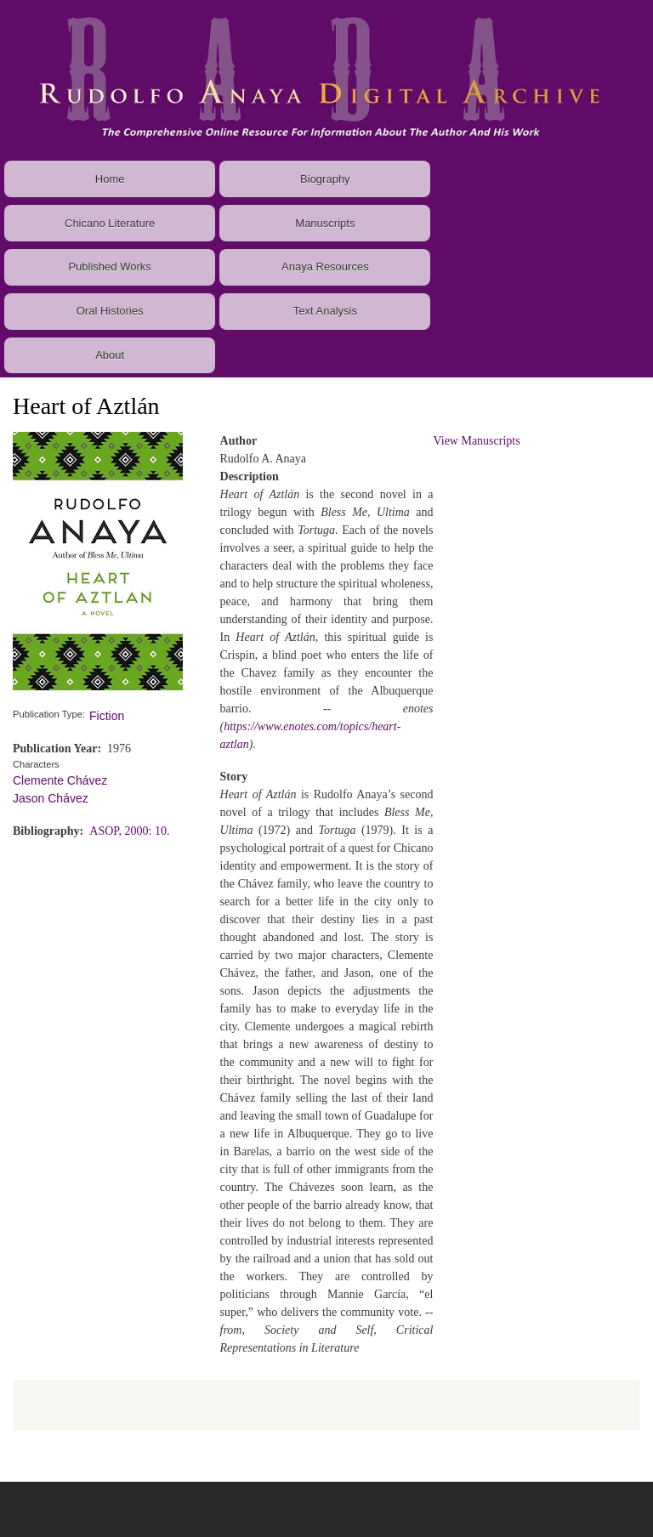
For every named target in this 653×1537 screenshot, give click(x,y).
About (109, 355)
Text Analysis (325, 310)
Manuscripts (325, 223)
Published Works (109, 266)
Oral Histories (110, 310)
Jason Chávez (50, 798)
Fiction (106, 716)
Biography (325, 179)
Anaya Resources (325, 266)
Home (110, 179)
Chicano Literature (110, 223)
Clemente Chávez (60, 780)
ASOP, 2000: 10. (129, 831)
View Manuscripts (476, 440)
